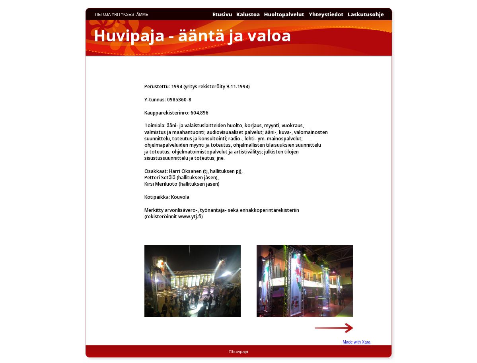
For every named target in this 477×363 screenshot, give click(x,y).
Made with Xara (356, 342)
